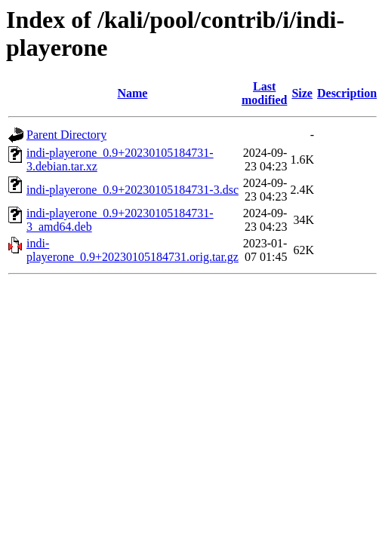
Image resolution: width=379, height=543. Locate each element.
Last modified (264, 93)
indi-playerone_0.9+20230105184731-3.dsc (132, 189)
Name (132, 93)
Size (302, 93)
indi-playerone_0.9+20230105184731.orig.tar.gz (132, 250)
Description (347, 93)
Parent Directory (66, 134)
